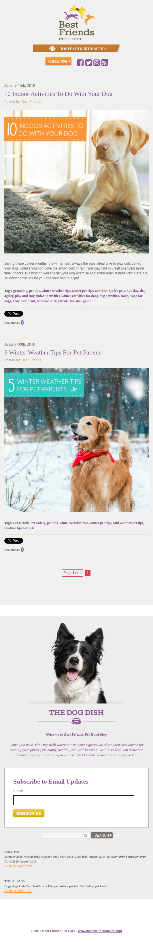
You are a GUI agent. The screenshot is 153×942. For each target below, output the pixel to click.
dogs (15, 886)
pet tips (34, 291)
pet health (101, 886)
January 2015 (13, 856)
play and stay (24, 296)
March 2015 (32, 856)
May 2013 (66, 856)
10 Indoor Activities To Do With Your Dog (58, 93)
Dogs (7, 886)
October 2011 (50, 856)
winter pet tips (82, 291)
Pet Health (21, 523)
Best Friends (31, 102)
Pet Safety (38, 523)
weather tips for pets (110, 291)
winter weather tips (55, 291)
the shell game (80, 301)
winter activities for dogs (80, 296)
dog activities (109, 296)
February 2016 (136, 856)
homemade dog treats (53, 301)
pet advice (61, 886)
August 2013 (28, 861)
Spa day (132, 291)
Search (102, 836)
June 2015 (81, 856)
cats (44, 886)
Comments (12, 322)
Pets (51, 886)
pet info (74, 886)
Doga (125, 296)
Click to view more (18, 866)
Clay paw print (24, 301)
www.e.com (100, 931)
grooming (20, 291)
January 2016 (116, 856)
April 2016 (11, 861)
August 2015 (97, 856)
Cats (22, 886)
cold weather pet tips (128, 523)
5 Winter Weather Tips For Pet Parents (53, 352)
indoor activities (48, 296)
